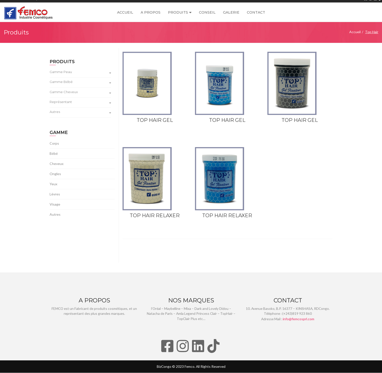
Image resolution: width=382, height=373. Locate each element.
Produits (178, 12)
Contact (256, 12)
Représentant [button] (80, 102)
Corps (54, 143)
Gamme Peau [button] (80, 72)
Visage (55, 204)
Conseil (207, 12)
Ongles (55, 174)
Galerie (231, 12)
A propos (150, 12)
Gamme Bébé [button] (80, 82)
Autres (55, 215)
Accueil (125, 12)
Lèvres (55, 194)
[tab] (82, 73)
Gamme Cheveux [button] (80, 92)
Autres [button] (80, 112)
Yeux (53, 184)
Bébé (54, 154)
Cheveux (57, 164)
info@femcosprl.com (299, 319)
